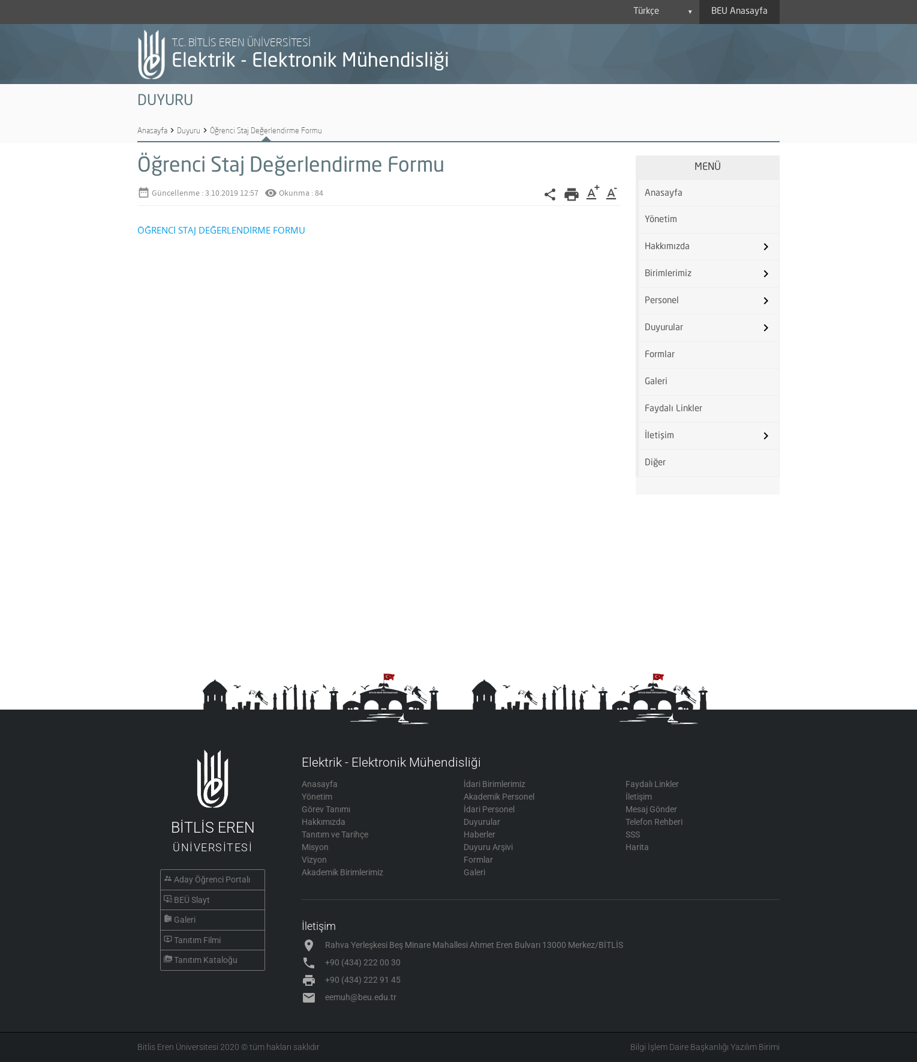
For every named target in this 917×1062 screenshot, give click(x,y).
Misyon (315, 847)
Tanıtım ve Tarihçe (335, 834)
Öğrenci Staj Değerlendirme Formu (266, 130)
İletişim (659, 436)
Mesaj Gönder (651, 809)
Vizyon (314, 859)
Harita (637, 847)
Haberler (479, 834)
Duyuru (188, 130)
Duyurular (664, 328)
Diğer (655, 463)
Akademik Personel (499, 796)
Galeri (656, 382)
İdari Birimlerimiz (494, 784)
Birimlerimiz (668, 274)
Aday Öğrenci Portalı (212, 879)
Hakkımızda (667, 247)
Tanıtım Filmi (197, 940)
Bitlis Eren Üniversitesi (177, 1047)
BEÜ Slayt (192, 900)
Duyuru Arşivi (488, 847)
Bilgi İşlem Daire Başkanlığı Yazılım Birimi (705, 1047)
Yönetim (661, 220)
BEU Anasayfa (739, 11)
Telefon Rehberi (654, 822)
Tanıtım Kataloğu (205, 960)
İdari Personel (489, 809)
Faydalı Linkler (673, 409)
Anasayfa (152, 130)
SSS (633, 834)
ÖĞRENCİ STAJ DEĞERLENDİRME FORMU (221, 230)
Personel (662, 301)
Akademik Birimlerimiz (342, 872)
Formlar (660, 355)
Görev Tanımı (326, 809)
